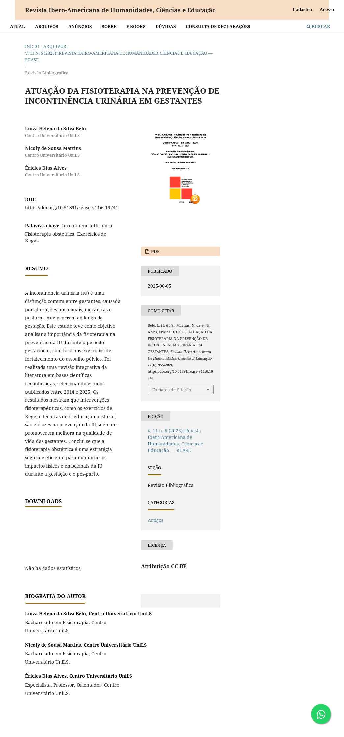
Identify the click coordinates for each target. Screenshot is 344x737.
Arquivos (46, 26)
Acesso (327, 9)
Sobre (109, 26)
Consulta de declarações (218, 26)
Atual (17, 26)
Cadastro (302, 9)
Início (32, 46)
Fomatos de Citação (171, 390)
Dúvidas (166, 26)
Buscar (318, 26)
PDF (154, 251)
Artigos (155, 520)
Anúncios (80, 26)
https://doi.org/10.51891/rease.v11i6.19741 (71, 207)
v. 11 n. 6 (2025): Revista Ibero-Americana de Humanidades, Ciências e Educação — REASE (119, 56)
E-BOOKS (136, 26)
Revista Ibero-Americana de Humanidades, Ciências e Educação (120, 10)
